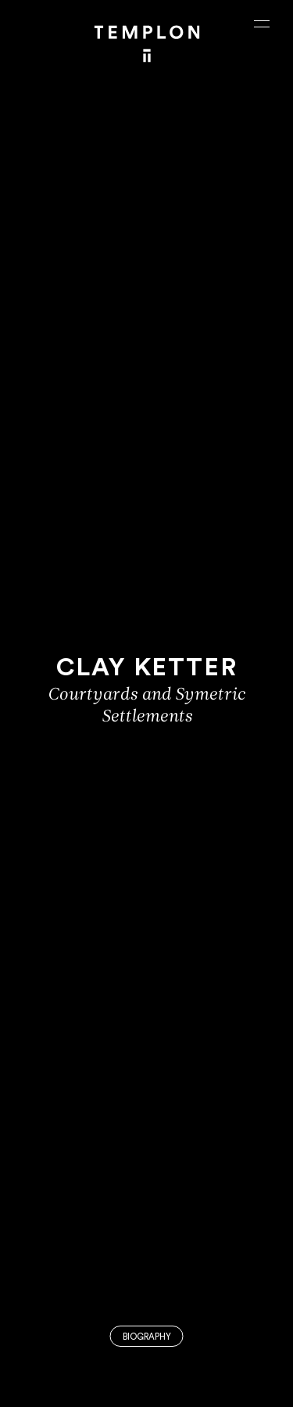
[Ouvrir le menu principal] (261, 23)
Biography (147, 1337)
